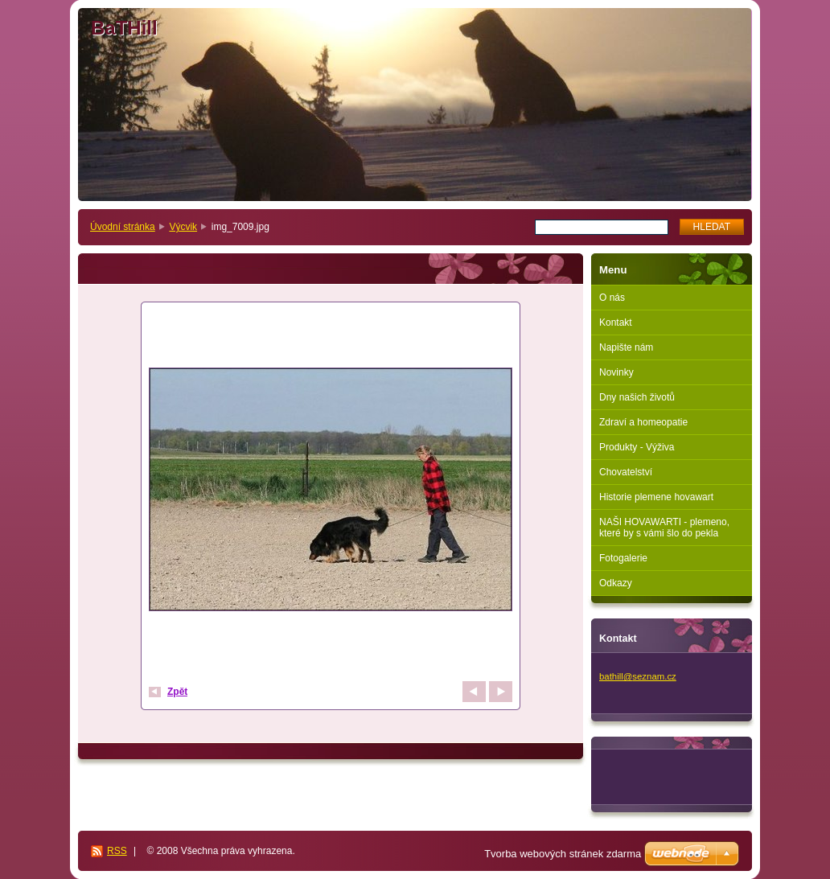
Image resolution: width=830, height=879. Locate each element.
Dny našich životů (637, 397)
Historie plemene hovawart (656, 497)
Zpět (177, 691)
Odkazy (615, 583)
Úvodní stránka (122, 226)
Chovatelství (625, 472)
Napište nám (626, 347)
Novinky (616, 372)
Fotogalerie (623, 558)
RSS (117, 850)
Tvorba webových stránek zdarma (562, 854)
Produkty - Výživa (636, 447)
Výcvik (183, 226)
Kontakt (615, 322)
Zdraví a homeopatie (643, 422)
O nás (612, 297)
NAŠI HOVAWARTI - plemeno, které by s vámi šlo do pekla (664, 527)
